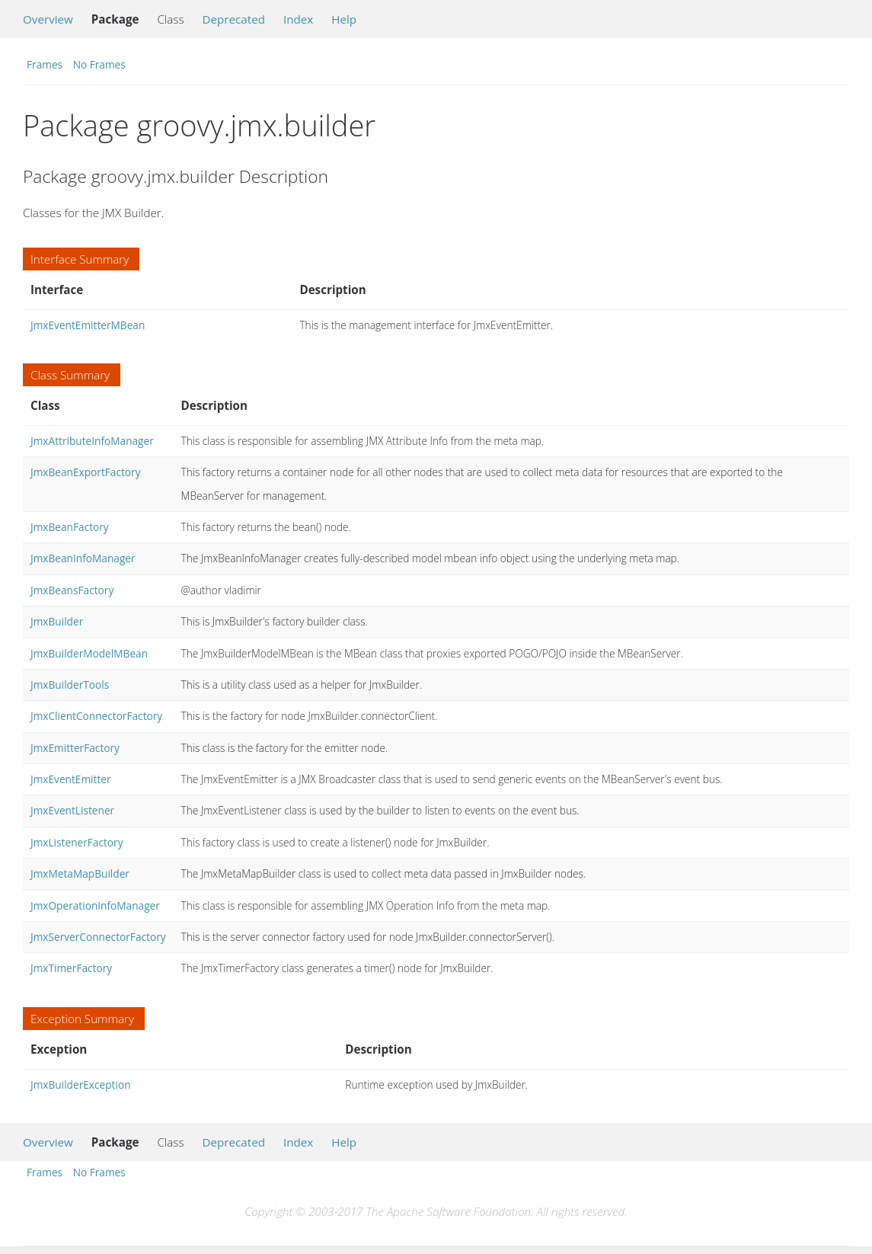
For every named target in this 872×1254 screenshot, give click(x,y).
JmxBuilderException (80, 1084)
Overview (48, 19)
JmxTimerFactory (71, 968)
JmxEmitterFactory (75, 748)
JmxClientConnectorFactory (96, 716)
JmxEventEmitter (70, 779)
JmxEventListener (72, 810)
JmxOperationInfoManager (95, 905)
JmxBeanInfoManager (83, 558)
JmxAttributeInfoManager (92, 440)
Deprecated (233, 19)
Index (298, 19)
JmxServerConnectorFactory (98, 936)
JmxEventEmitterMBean (87, 325)
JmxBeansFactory (71, 590)
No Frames (99, 64)
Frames (44, 64)
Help (343, 19)
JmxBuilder (56, 621)
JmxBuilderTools (69, 684)
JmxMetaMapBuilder (79, 873)
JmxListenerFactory (76, 842)
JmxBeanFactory (69, 527)
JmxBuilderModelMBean (89, 653)
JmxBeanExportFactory (85, 472)
